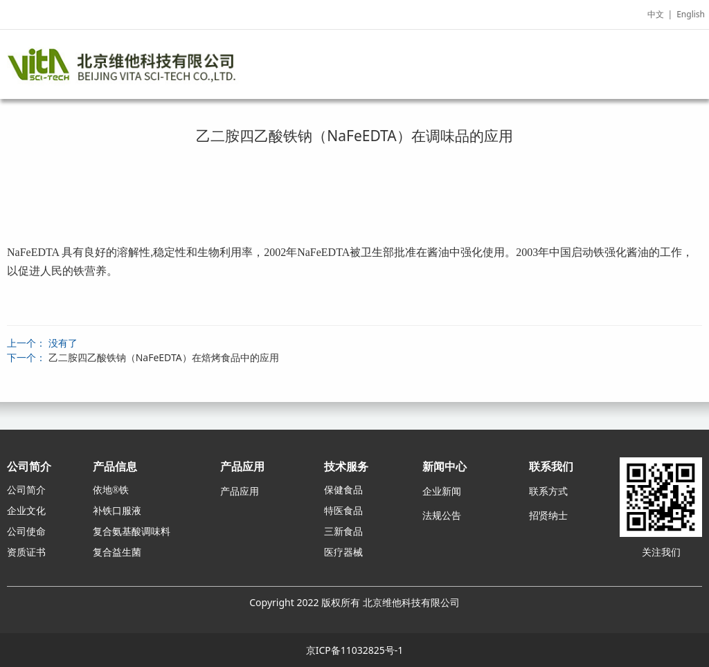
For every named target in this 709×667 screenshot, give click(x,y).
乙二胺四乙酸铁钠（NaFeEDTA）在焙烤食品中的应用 (163, 357)
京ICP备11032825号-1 (355, 650)
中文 (655, 14)
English (690, 14)
